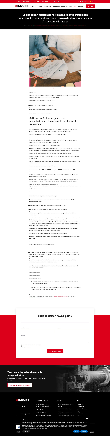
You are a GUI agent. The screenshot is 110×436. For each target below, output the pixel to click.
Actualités (80, 6)
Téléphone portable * (26, 327)
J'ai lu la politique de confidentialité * (32, 344)
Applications (47, 6)
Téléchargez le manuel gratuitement (20, 385)
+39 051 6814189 (55, 1)
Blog (75, 6)
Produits (40, 6)
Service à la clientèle (66, 6)
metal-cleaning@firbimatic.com (23, 1)
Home (25, 25)
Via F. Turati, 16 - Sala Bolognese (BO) (41, 1)
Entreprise (33, 6)
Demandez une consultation (36, 298)
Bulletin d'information (28, 346)
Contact (90, 6)
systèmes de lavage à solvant (61, 296)
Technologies (56, 6)
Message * (23, 335)
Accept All (84, 431)
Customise (26, 431)
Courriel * (58, 327)
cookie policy (33, 423)
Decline (76, 431)
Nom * (22, 321)
